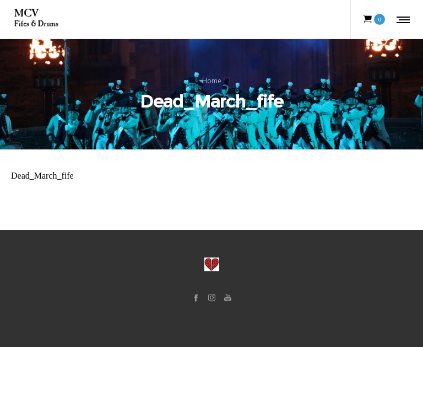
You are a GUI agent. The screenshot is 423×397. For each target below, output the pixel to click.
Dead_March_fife (42, 175)
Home (211, 80)
